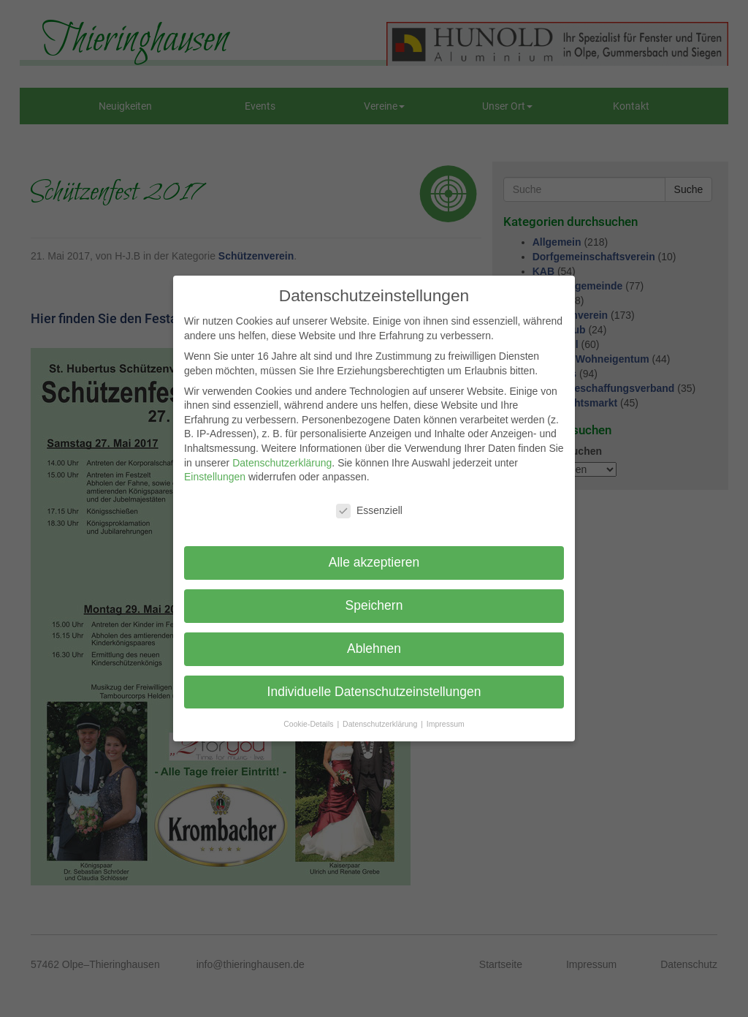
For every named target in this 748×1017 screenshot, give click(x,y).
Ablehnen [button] (374, 648)
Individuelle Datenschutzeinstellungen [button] (374, 691)
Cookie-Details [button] (309, 723)
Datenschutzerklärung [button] (381, 723)
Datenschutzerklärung (282, 463)
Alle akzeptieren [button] (374, 562)
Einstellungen (214, 477)
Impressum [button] (446, 723)
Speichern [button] (374, 605)
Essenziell (369, 511)
